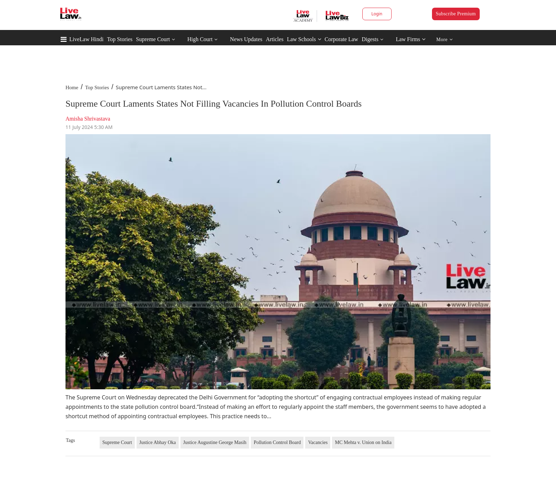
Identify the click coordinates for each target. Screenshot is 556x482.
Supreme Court (153, 39)
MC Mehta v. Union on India (363, 442)
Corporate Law (341, 39)
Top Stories (119, 39)
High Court (200, 39)
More (444, 39)
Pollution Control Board (277, 442)
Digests (370, 39)
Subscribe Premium (456, 13)
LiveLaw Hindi (86, 39)
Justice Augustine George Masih (214, 442)
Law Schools (304, 39)
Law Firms (410, 39)
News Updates (246, 39)
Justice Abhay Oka (157, 442)
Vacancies (317, 442)
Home (71, 87)
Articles (275, 39)
